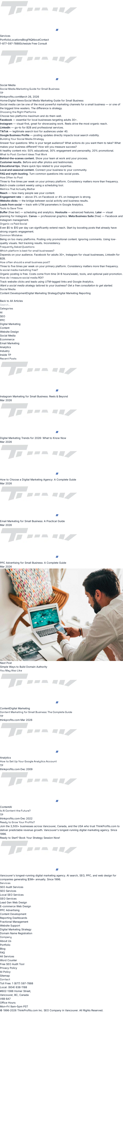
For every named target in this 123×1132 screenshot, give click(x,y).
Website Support (10, 925)
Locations (16, 39)
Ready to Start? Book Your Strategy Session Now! (30, 837)
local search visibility (86, 135)
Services (5, 35)
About (35, 39)
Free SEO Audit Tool (12, 964)
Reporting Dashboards (13, 917)
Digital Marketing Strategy (42, 293)
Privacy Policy (8, 968)
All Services (7, 956)
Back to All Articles (11, 300)
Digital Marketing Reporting (74, 293)
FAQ (30, 39)
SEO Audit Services (11, 887)
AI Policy (5, 971)
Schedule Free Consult (33, 43)
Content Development (13, 293)
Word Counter (8, 960)
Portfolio (5, 39)
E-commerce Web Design (15, 906)
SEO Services (8, 890)
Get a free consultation (81, 285)
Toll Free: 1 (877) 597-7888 (16, 983)
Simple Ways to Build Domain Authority (23, 666)
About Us (5, 941)
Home (3, 100)
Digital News (15, 100)
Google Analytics (72, 204)
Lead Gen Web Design (13, 902)
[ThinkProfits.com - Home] (61, 17)
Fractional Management (14, 921)
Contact (44, 39)
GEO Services (8, 898)
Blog (25, 39)
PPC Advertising (10, 910)
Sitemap (5, 975)
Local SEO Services (12, 894)
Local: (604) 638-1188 (13, 987)
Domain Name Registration (16, 933)
